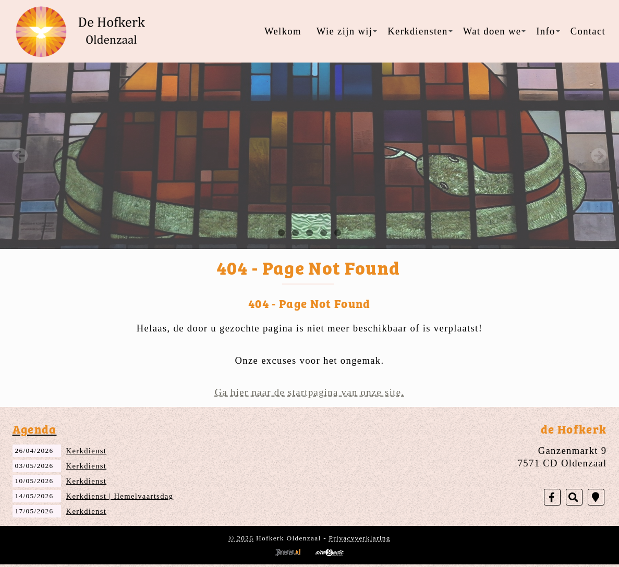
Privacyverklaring (360, 538)
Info (548, 31)
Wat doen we (494, 31)
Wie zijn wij (347, 31)
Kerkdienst (86, 451)
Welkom (282, 31)
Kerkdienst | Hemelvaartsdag (120, 496)
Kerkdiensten (419, 31)
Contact (588, 31)
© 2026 (240, 538)
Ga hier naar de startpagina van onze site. (310, 392)
